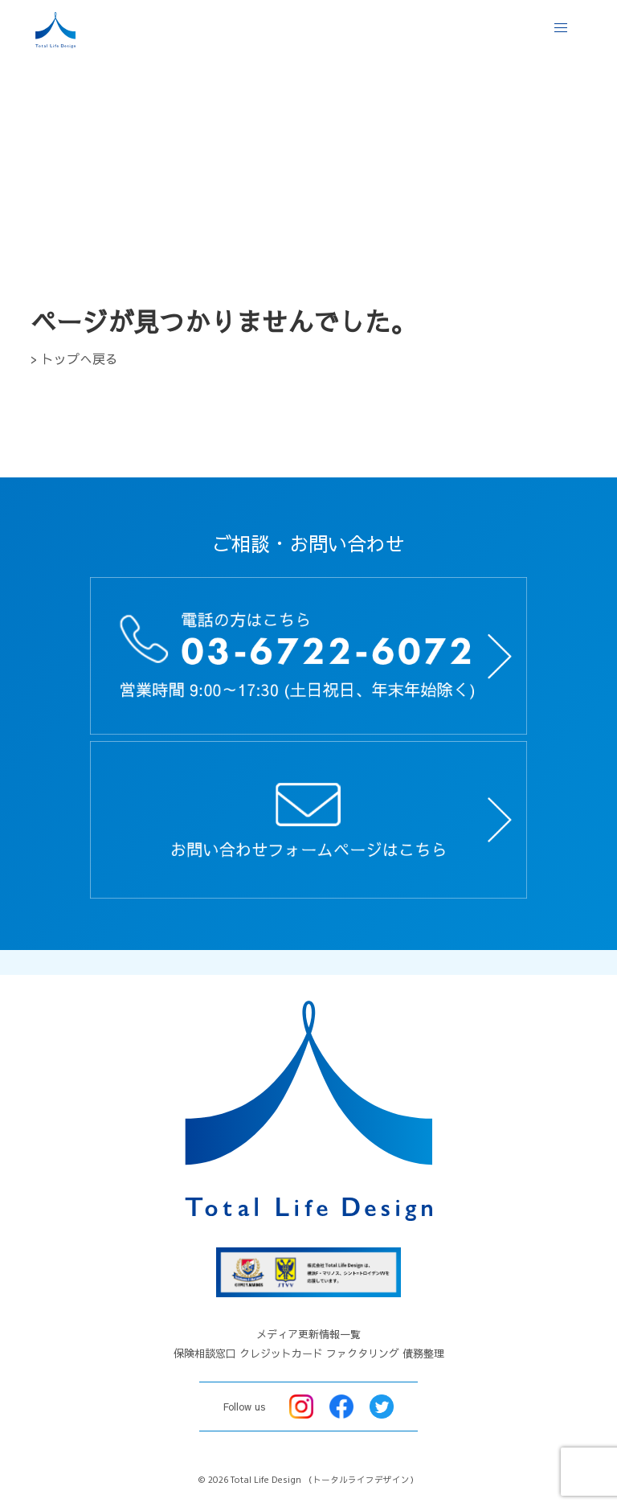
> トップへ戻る (74, 358)
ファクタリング (362, 1353)
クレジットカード (281, 1353)
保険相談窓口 (205, 1353)
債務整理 (423, 1353)
